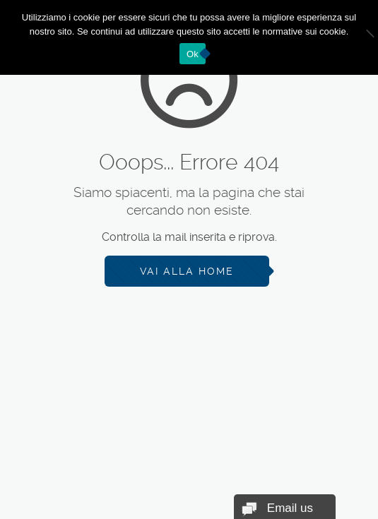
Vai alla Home (187, 271)
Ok (193, 54)
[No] (360, 37)
